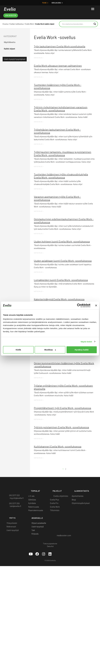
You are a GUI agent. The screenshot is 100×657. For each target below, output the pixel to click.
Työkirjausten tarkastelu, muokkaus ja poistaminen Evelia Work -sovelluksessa (62, 153)
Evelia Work (29, 24)
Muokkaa (50, 350)
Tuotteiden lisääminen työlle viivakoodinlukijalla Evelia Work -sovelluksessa (61, 176)
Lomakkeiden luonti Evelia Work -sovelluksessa (61, 279)
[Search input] (77, 24)
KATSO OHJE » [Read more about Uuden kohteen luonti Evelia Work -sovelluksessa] (38, 253)
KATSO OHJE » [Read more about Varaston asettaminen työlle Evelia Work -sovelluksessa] (38, 211)
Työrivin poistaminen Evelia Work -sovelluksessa (61, 427)
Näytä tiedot (86, 341)
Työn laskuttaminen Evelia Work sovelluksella (59, 46)
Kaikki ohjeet (9, 48)
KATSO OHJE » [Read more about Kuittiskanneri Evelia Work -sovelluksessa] (38, 458)
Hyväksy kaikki (82, 350)
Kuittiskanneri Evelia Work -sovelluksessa (57, 446)
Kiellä (18, 350)
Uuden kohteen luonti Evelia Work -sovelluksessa (62, 241)
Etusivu (5, 24)
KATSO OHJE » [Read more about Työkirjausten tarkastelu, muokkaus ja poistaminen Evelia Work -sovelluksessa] (38, 166)
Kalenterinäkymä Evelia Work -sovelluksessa (59, 299)
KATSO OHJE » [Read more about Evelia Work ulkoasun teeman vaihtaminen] (38, 77)
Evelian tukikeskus (17, 24)
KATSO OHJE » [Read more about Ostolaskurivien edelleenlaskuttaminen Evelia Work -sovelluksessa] (38, 233)
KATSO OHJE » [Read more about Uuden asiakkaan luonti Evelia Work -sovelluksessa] (38, 272)
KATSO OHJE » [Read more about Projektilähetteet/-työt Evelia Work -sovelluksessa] (38, 419)
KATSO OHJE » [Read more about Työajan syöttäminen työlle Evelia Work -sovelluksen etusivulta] (38, 400)
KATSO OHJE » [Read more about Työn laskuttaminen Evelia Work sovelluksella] (38, 58)
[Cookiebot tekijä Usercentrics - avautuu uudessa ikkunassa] (79, 305)
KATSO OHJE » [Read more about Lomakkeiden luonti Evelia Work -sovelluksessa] (38, 291)
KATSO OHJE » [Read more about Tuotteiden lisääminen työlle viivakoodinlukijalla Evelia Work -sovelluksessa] (38, 189)
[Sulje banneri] (96, 305)
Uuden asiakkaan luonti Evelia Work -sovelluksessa (63, 260)
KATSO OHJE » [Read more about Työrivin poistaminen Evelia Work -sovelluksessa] (38, 438)
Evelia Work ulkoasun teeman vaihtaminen (58, 65)
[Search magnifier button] (95, 24)
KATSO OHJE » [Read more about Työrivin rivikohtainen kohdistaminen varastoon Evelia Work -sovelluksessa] (38, 122)
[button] (92, 8)
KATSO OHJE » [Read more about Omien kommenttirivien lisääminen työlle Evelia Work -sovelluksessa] (38, 378)
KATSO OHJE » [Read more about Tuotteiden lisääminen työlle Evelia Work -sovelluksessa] (38, 99)
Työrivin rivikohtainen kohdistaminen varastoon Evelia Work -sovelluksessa (60, 109)
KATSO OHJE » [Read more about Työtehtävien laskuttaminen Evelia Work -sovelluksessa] (38, 144)
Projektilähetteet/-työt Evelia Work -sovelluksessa (62, 407)
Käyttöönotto (9, 42)
